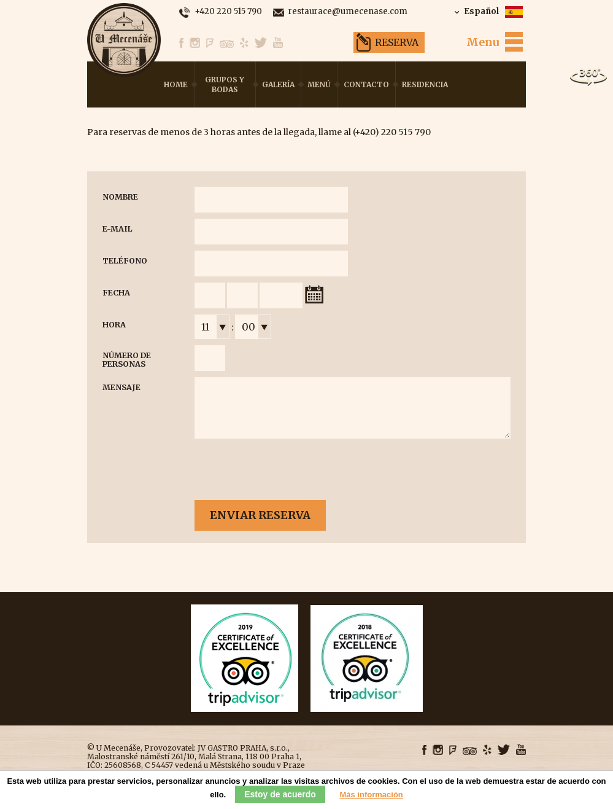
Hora (114, 324)
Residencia (425, 84)
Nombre (120, 196)
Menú (319, 84)
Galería (278, 84)
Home (176, 84)
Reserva (396, 42)
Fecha (116, 292)
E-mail (117, 228)
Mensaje (121, 387)
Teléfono (124, 260)
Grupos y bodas (224, 84)
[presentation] (288, 470)
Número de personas (126, 360)
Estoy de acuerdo (280, 794)
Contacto (366, 84)
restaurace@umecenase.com (347, 12)
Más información (371, 794)
